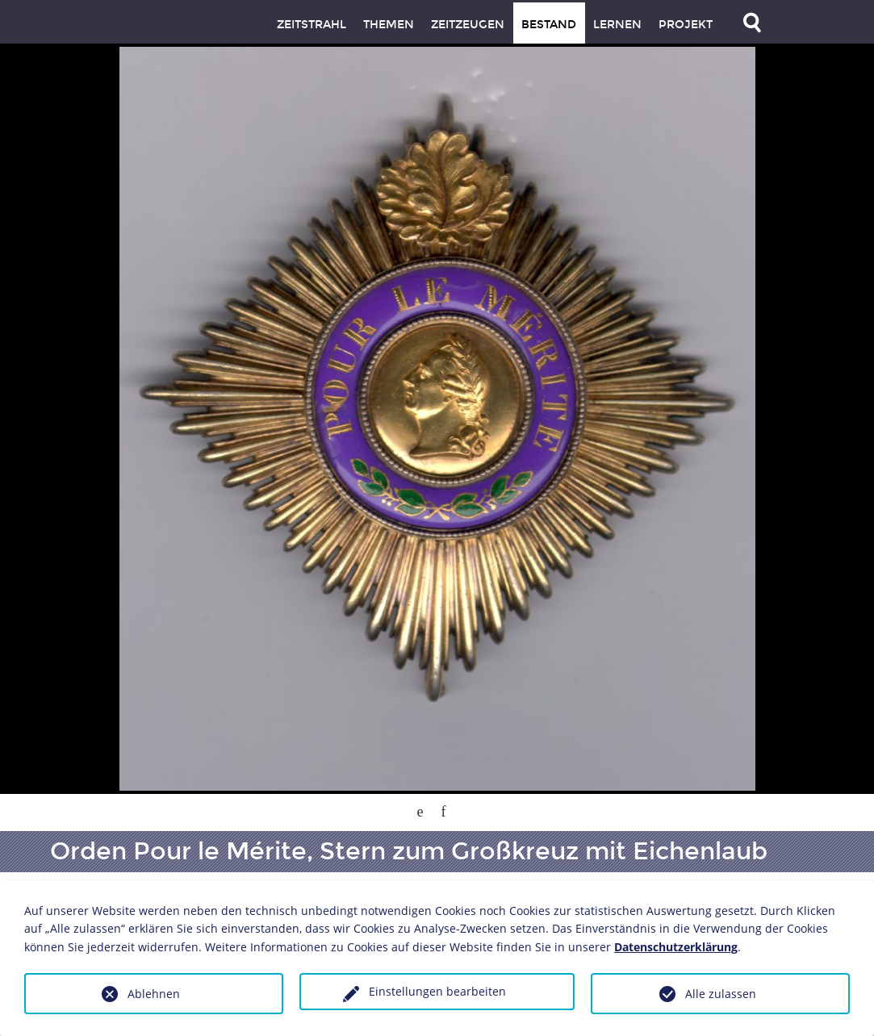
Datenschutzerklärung (676, 947)
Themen (388, 24)
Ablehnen (154, 993)
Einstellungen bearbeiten (437, 991)
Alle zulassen (720, 993)
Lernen (617, 24)
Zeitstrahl (311, 24)
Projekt (686, 24)
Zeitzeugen (467, 24)
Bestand (548, 24)
